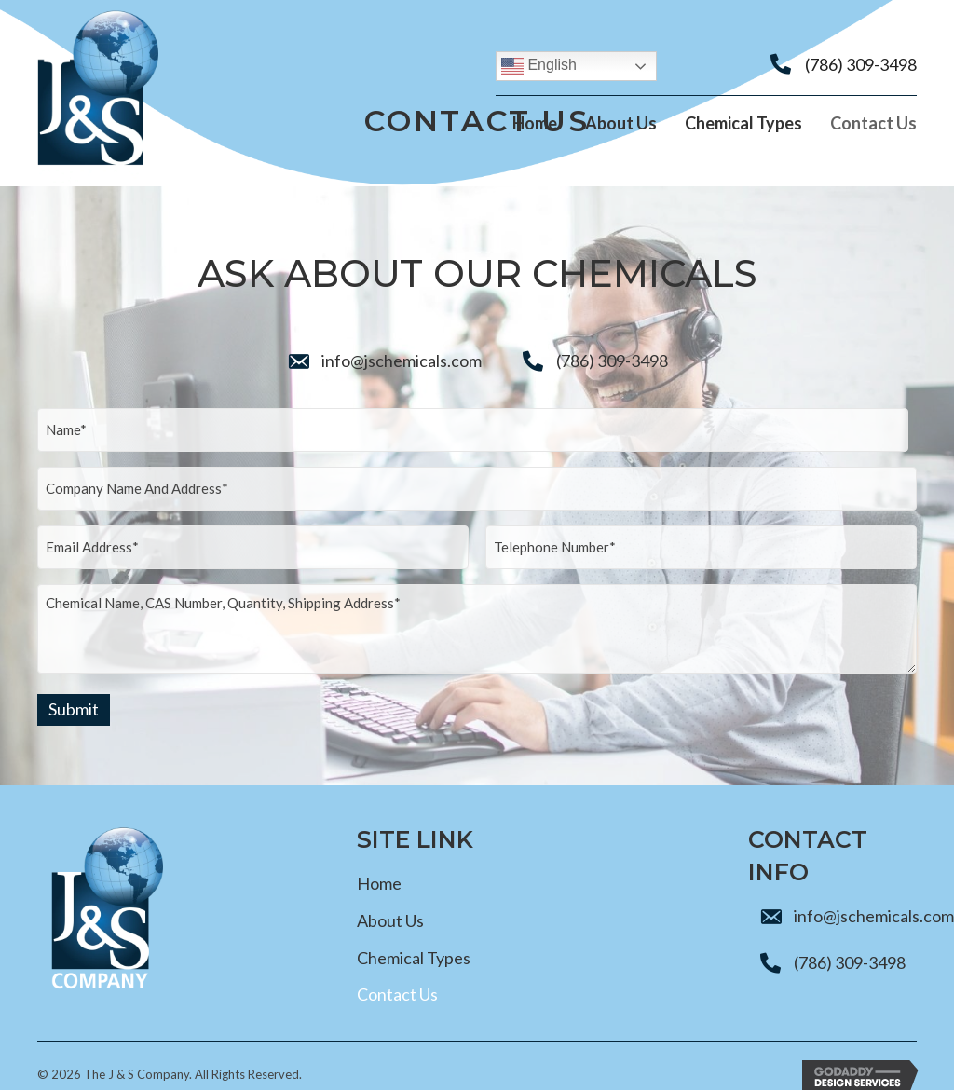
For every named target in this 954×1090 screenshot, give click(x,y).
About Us (390, 899)
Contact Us (397, 972)
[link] (534, 127)
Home (379, 862)
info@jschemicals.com (401, 361)
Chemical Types (413, 935)
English (539, 66)
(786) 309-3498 (861, 64)
